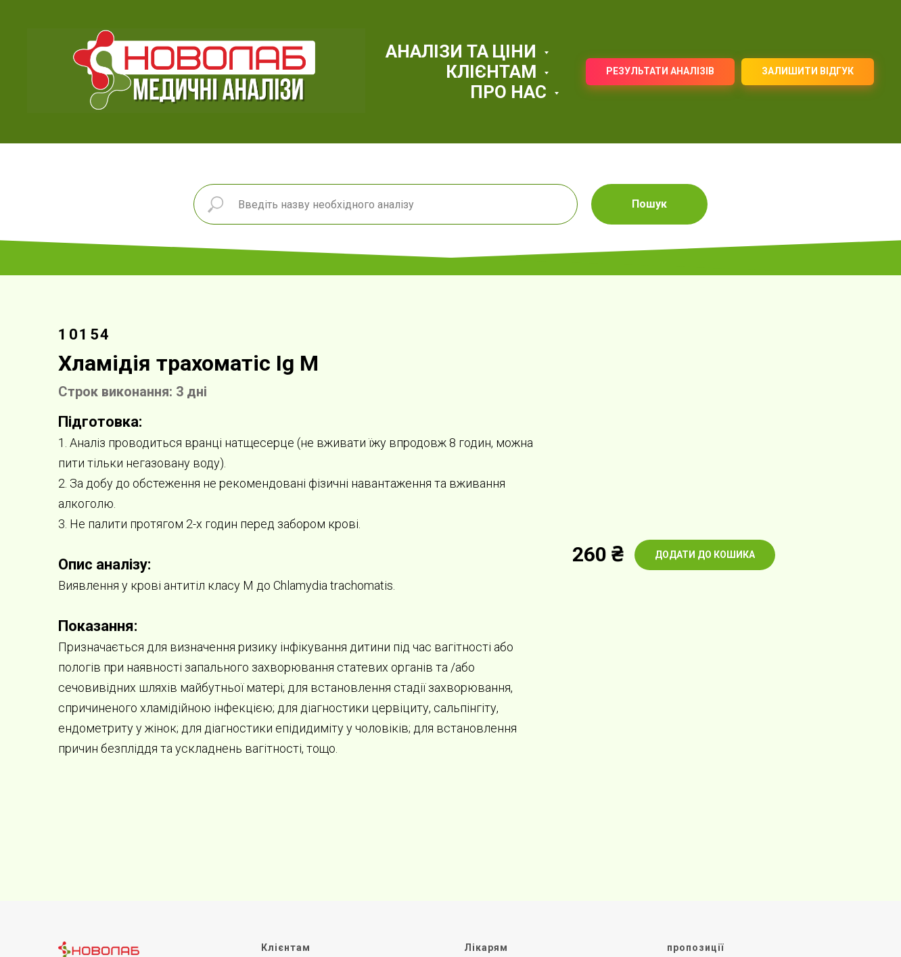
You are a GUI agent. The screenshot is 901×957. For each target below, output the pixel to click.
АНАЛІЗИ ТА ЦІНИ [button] (463, 51)
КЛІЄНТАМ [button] (493, 72)
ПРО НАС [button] (510, 92)
